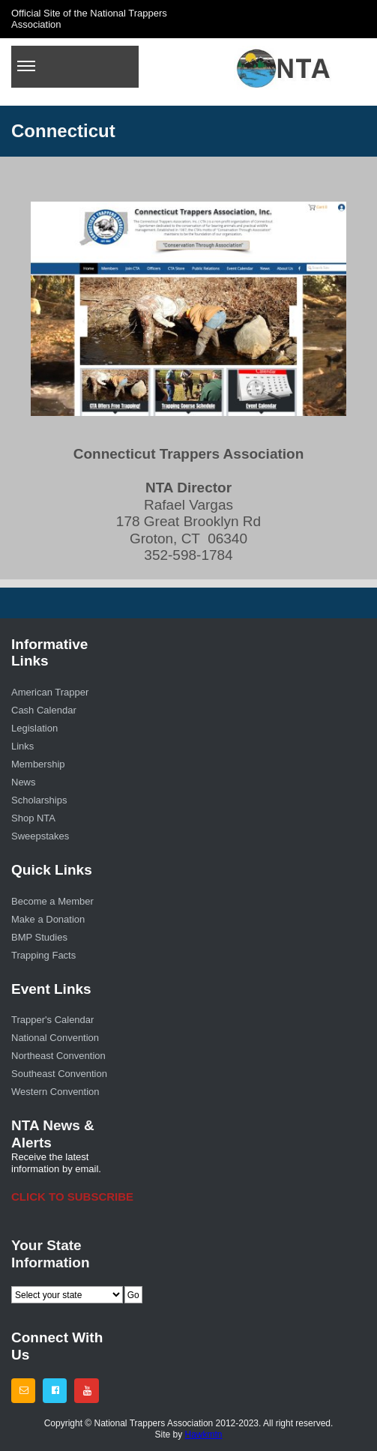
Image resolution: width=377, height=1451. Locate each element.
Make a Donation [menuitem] (48, 919)
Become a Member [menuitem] (52, 901)
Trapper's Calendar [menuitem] (52, 1019)
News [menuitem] (23, 782)
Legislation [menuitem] (34, 728)
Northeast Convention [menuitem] (58, 1055)
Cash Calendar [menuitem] (43, 710)
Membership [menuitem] (38, 764)
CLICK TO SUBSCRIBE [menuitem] (63, 1196)
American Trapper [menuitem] (49, 692)
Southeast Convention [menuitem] (59, 1073)
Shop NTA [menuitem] (33, 818)
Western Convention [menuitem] (55, 1091)
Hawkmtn (204, 1434)
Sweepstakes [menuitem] (40, 836)
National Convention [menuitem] (55, 1037)
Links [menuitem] (22, 746)
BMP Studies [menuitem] (39, 937)
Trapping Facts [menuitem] (43, 955)
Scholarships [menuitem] (39, 800)
